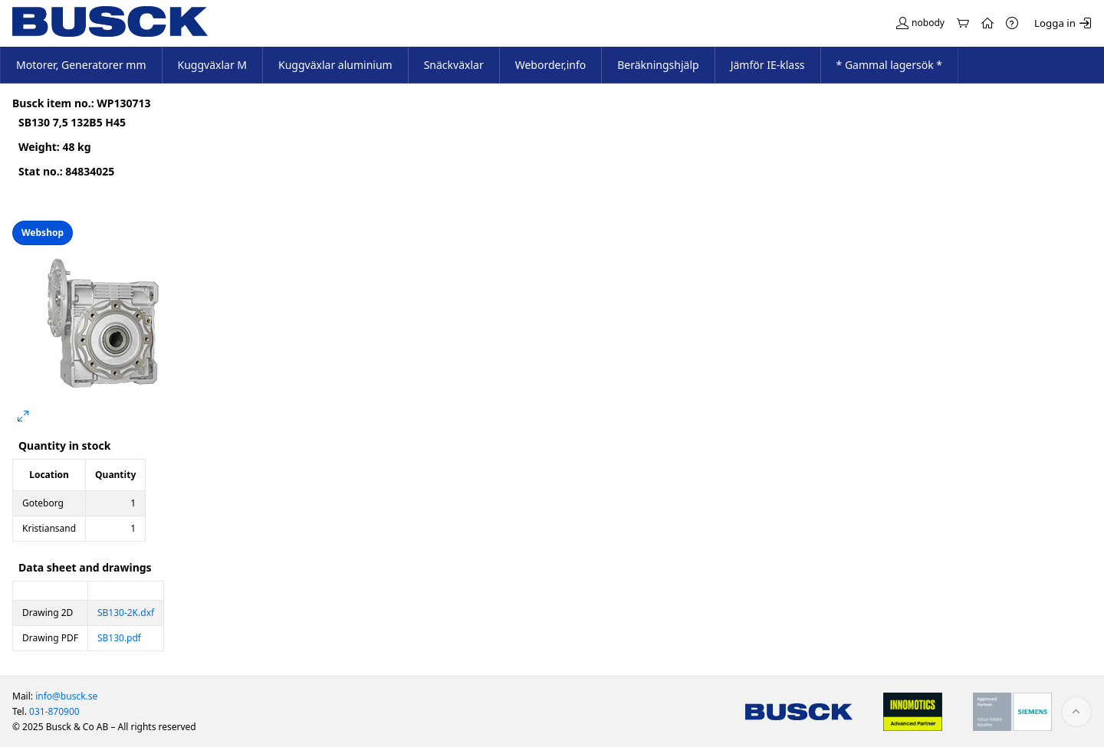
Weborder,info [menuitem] (550, 64)
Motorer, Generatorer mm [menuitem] (81, 64)
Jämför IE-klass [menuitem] (768, 64)
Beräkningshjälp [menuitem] (657, 64)
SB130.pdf (119, 637)
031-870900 (54, 711)
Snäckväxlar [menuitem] (454, 64)
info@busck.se (66, 696)
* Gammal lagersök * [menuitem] (889, 64)
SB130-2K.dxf (125, 612)
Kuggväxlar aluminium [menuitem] (335, 64)
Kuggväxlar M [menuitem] (213, 64)
